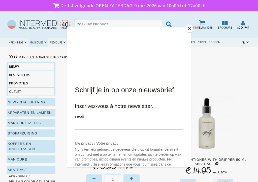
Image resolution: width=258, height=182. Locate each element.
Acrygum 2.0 (19, 176)
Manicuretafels (24, 123)
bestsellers (19, 75)
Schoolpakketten (181, 42)
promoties (18, 83)
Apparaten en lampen (30, 113)
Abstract (70, 57)
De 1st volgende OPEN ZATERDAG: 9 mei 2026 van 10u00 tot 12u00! (129, 5)
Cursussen (118, 42)
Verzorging (119, 57)
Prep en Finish (94, 57)
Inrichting (15, 42)
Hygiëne (98, 42)
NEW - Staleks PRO (26, 102)
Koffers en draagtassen (21, 146)
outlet (15, 91)
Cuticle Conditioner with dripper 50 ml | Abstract (206, 162)
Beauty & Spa (77, 42)
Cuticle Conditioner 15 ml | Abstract (112, 160)
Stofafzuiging (23, 133)
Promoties (140, 42)
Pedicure (56, 42)
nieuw (14, 66)
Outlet (159, 42)
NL (243, 42)
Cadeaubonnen (209, 42)
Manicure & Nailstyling (39, 57)
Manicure (36, 42)
